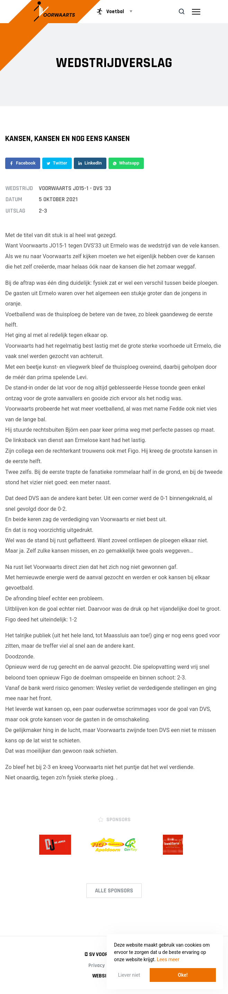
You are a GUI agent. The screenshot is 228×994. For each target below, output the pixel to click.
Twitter (57, 163)
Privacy (96, 965)
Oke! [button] (182, 975)
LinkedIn (90, 163)
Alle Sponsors (114, 890)
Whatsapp (126, 163)
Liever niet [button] (129, 975)
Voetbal (109, 11)
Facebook (23, 163)
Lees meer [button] (168, 959)
